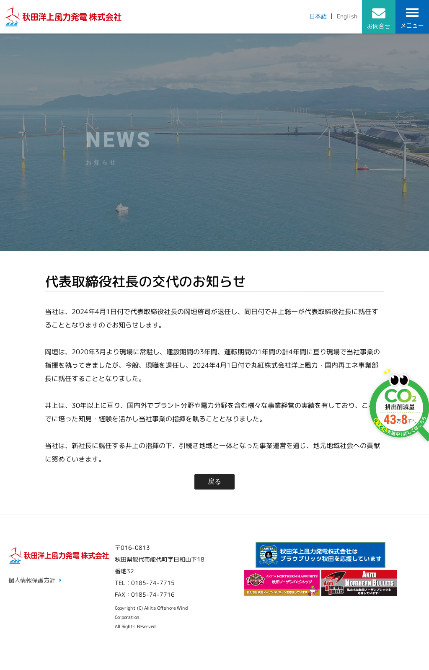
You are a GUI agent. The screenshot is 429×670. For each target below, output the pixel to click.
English (347, 16)
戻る (214, 481)
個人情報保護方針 (31, 580)
